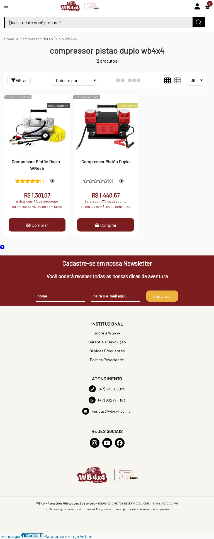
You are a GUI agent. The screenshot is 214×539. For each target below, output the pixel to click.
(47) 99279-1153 (107, 400)
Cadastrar (162, 296)
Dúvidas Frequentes (107, 350)
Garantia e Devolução (107, 341)
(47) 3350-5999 (107, 388)
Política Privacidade (107, 359)
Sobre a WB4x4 (107, 333)
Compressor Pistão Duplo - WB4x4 (37, 165)
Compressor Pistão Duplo (105, 161)
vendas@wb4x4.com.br (107, 411)
